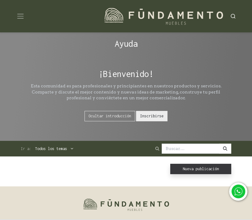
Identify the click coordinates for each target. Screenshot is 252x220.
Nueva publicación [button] (201, 169)
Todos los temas (52, 148)
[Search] (233, 16)
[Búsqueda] (225, 149)
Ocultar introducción (109, 116)
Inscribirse (152, 116)
